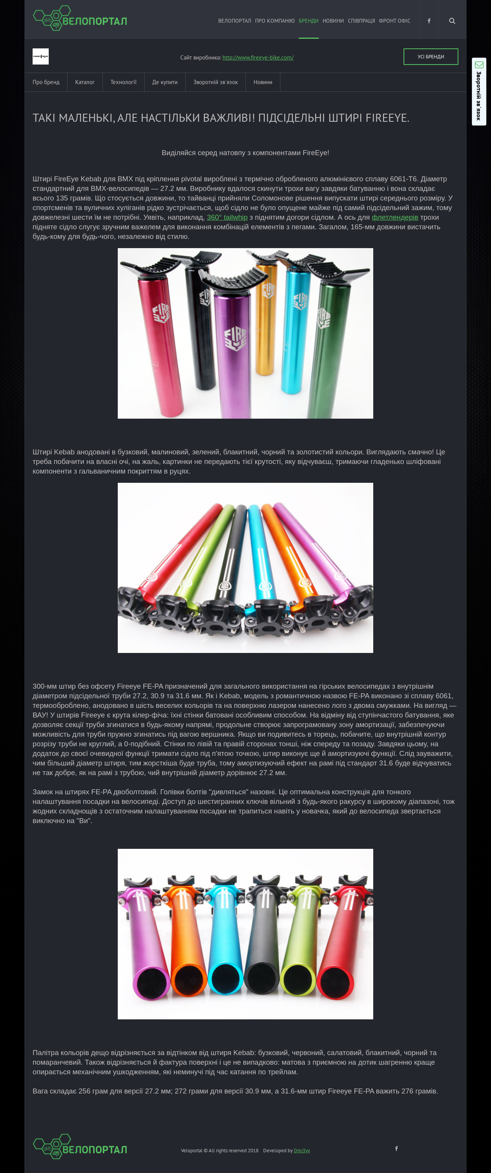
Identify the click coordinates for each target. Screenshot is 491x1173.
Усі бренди (431, 56)
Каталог (85, 82)
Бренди (309, 20)
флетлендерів (395, 217)
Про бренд (46, 82)
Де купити (165, 82)
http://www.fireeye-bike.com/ (257, 57)
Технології (123, 82)
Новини (333, 20)
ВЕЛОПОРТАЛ (234, 20)
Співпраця (361, 20)
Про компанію (275, 20)
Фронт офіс (394, 20)
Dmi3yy (302, 1150)
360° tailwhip (227, 217)
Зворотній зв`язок (215, 82)
